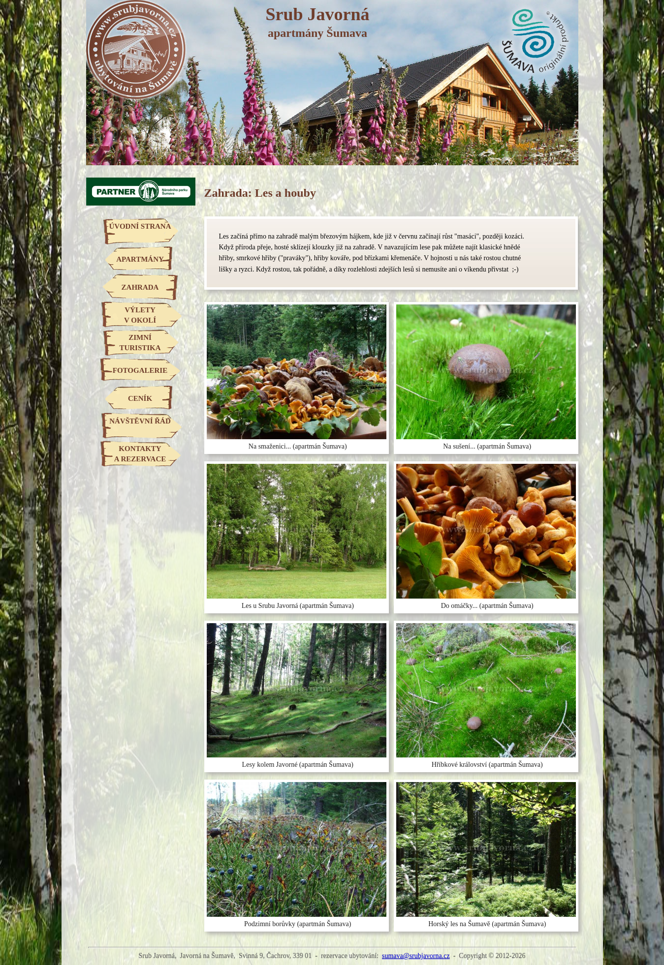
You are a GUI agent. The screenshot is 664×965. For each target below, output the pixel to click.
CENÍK (140, 398)
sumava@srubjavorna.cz (416, 956)
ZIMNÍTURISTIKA (139, 342)
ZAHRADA (140, 287)
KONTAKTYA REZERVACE (140, 454)
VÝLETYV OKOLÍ (140, 315)
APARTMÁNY (140, 259)
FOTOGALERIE (140, 370)
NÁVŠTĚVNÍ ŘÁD (140, 421)
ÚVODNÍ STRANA (140, 226)
